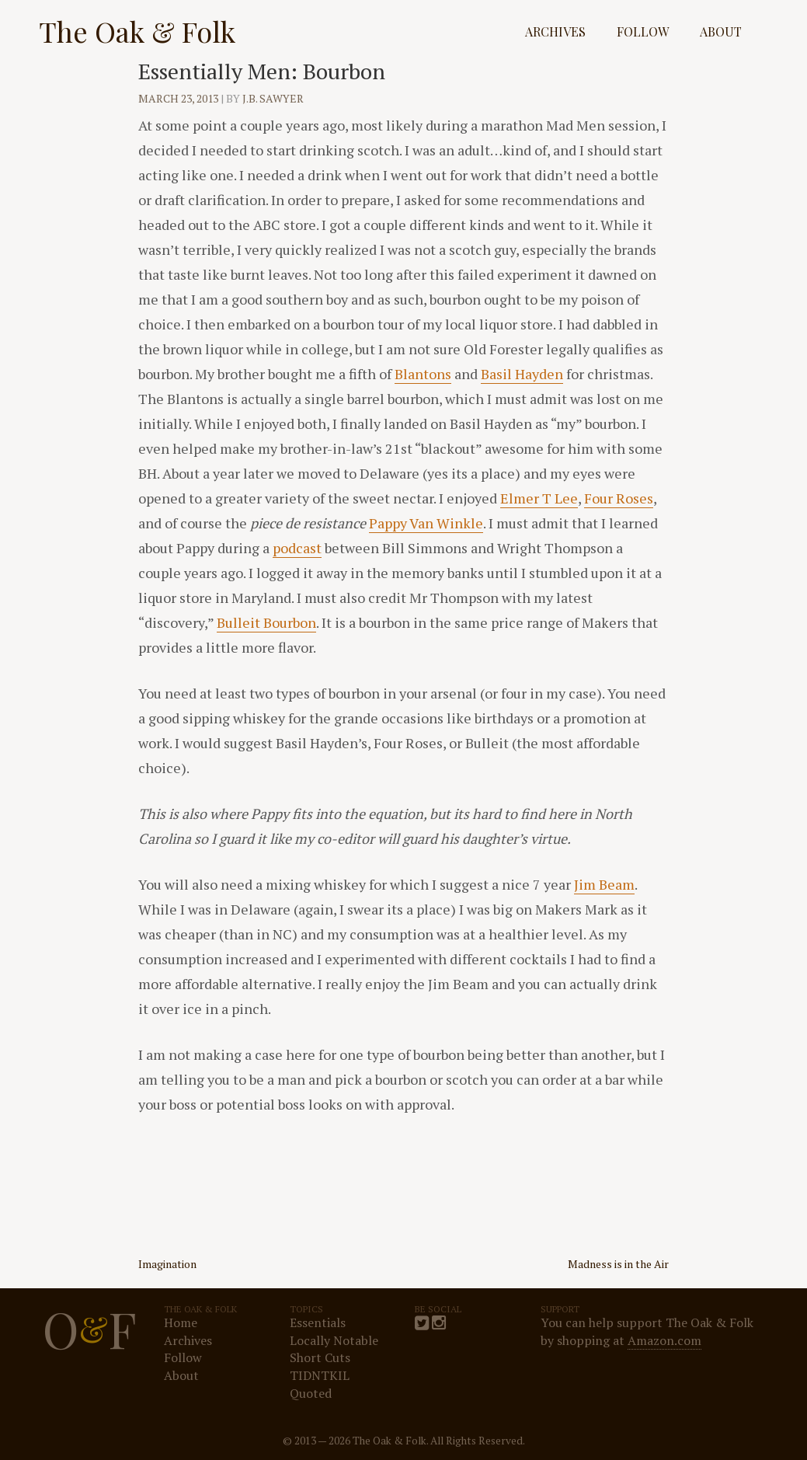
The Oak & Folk (137, 31)
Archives (555, 31)
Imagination (167, 1263)
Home (180, 1322)
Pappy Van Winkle (426, 523)
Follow (643, 31)
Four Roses (618, 498)
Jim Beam (604, 884)
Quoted (311, 1393)
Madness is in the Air (618, 1263)
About (721, 31)
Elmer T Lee (539, 498)
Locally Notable (334, 1340)
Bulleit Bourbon (266, 622)
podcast (297, 547)
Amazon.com (664, 1340)
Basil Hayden (522, 373)
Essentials (318, 1322)
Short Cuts (320, 1357)
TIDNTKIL (320, 1375)
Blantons (423, 373)
